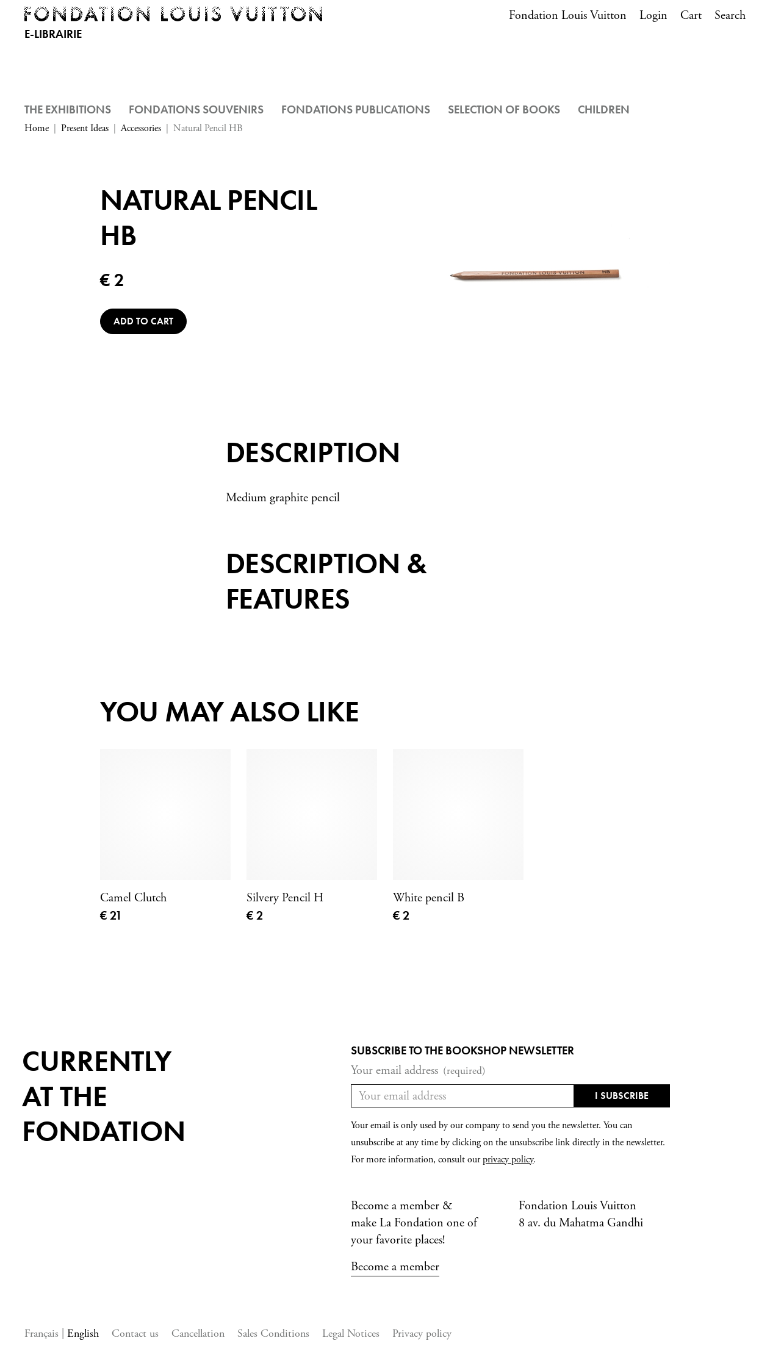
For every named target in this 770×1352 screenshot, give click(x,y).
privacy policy (508, 1159)
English (83, 1333)
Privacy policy (422, 1333)
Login (653, 15)
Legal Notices (351, 1333)
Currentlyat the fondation (103, 1096)
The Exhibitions (67, 109)
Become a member (395, 1267)
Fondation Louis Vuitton (568, 15)
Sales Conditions (273, 1333)
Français (43, 1333)
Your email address (418, 1070)
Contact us (135, 1333)
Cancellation (198, 1333)
